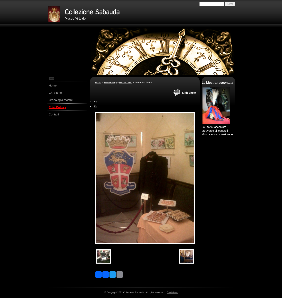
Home (53, 85)
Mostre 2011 (125, 82)
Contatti (54, 114)
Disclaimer (172, 292)
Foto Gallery (57, 107)
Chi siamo (55, 92)
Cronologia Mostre (61, 100)
